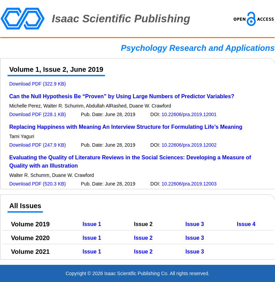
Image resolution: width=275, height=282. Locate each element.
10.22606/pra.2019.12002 (189, 145)
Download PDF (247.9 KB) (37, 145)
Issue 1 (92, 224)
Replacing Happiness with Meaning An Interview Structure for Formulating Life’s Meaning (125, 127)
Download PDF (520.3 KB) (37, 184)
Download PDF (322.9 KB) (37, 84)
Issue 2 (143, 238)
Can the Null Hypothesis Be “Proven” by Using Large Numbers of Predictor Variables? (121, 96)
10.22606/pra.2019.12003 (189, 184)
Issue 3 (195, 224)
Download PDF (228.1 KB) (37, 114)
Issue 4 (246, 224)
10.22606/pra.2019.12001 (189, 114)
